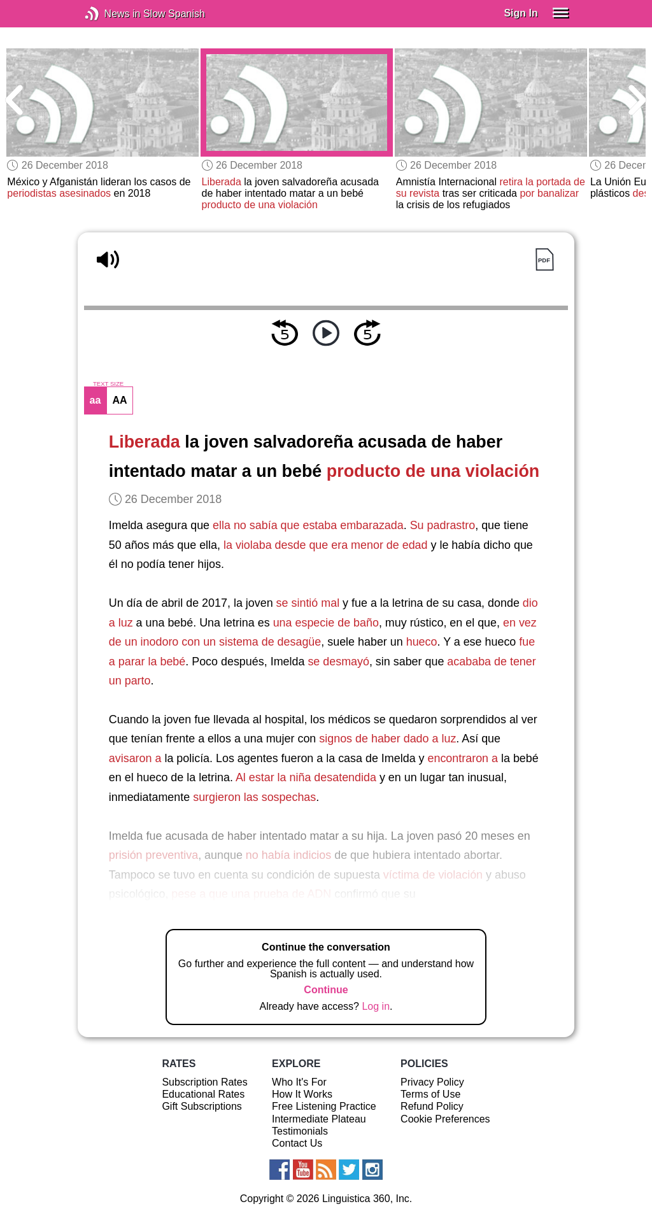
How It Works (302, 1094)
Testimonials (300, 1131)
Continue (326, 989)
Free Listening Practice (324, 1106)
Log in (376, 1006)
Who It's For (299, 1082)
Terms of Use (430, 1094)
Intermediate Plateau (319, 1119)
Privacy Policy (432, 1082)
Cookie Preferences (445, 1119)
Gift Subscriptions (201, 1106)
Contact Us (297, 1143)
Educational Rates (203, 1094)
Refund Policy (432, 1106)
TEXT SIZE (108, 384)
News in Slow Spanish (111, 13)
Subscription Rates (204, 1082)
